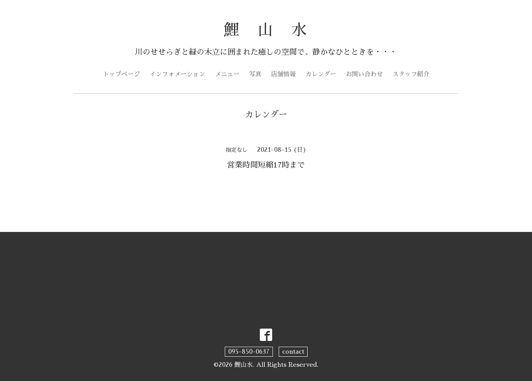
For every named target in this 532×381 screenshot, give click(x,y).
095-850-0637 (248, 352)
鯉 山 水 (266, 30)
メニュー (227, 74)
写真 (255, 74)
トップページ (121, 74)
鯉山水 (243, 365)
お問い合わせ (364, 74)
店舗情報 (283, 74)
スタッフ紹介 (410, 74)
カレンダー (320, 74)
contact (293, 352)
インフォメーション (177, 74)
